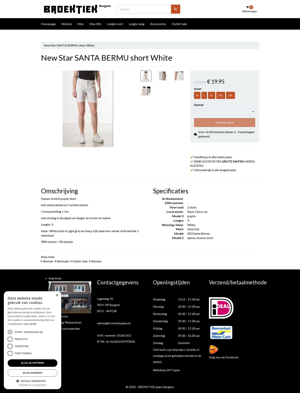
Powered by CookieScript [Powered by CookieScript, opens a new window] (33, 385)
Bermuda (62, 261)
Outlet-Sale (179, 31)
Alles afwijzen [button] (32, 372)
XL (211, 95)
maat (197, 88)
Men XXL (95, 31)
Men (80, 31)
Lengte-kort (115, 31)
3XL (230, 95)
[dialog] (32, 340)
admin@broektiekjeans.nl (113, 323)
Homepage (48, 31)
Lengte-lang (136, 31)
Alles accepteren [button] (32, 363)
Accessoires (158, 31)
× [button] (56, 295)
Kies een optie (224, 122)
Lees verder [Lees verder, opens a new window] (30, 323)
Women (66, 31)
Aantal (198, 105)
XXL (220, 95)
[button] (32, 381)
